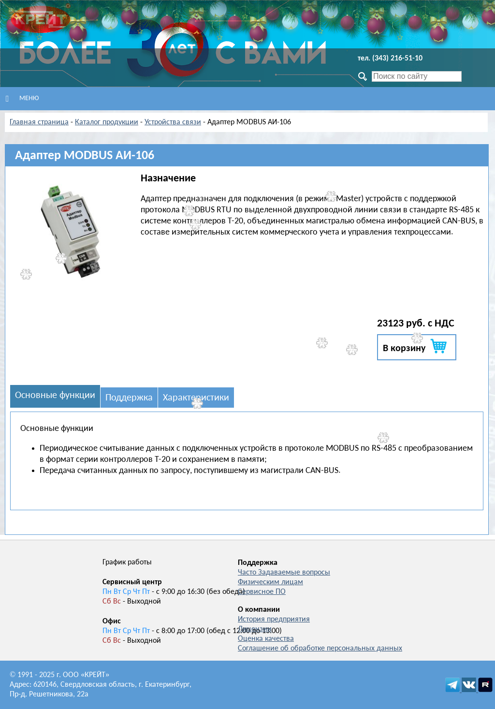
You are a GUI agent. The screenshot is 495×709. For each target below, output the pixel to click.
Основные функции (55, 395)
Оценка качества (266, 639)
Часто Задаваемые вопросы (284, 572)
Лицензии (255, 629)
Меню (22, 98)
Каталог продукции (106, 122)
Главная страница (39, 122)
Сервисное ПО (262, 592)
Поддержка (129, 398)
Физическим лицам (270, 582)
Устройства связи (173, 122)
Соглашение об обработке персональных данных (320, 648)
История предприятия (274, 619)
